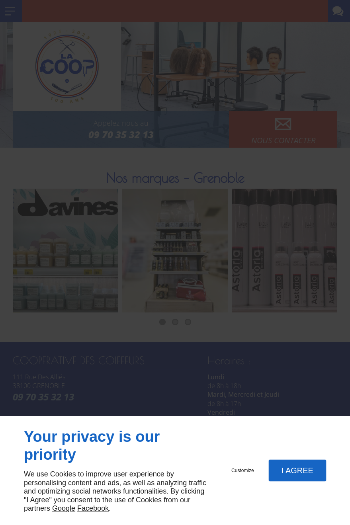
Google (63, 508)
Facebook (93, 508)
